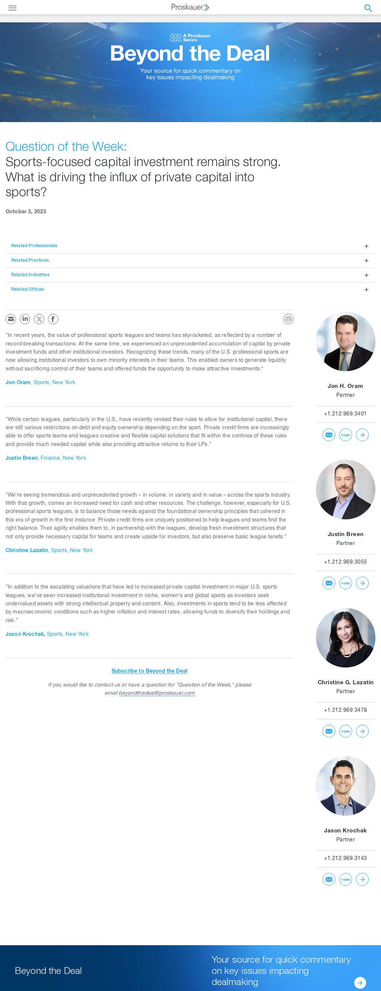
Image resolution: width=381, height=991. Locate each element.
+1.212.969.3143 (345, 858)
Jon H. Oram (346, 386)
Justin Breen (346, 535)
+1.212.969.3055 (345, 562)
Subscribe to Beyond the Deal (150, 671)
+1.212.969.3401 (345, 414)
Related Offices (27, 289)
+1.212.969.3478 (345, 710)
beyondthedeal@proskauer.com (157, 693)
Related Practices (30, 260)
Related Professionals (34, 246)
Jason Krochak (345, 831)
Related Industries (30, 275)
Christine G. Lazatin (346, 683)
